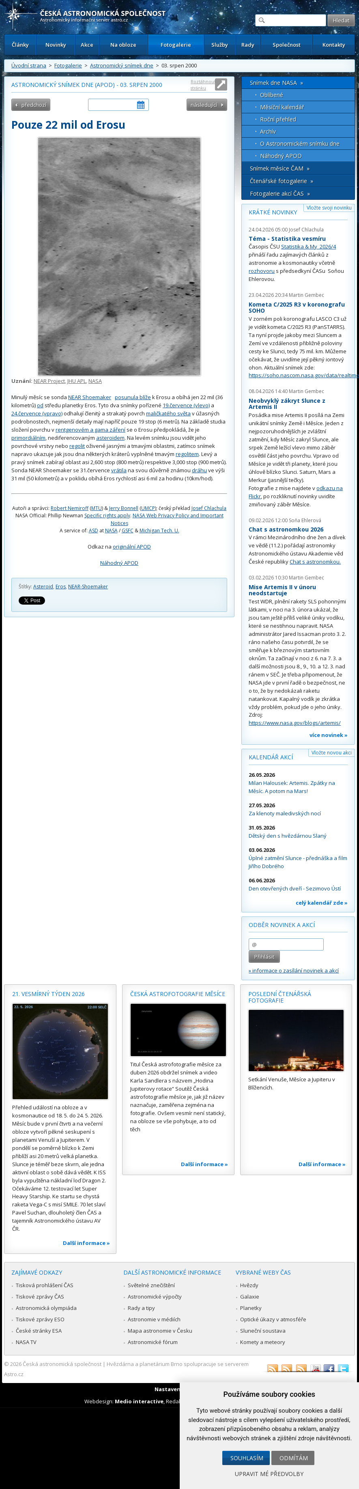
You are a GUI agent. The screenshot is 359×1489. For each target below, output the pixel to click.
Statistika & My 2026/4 (308, 246)
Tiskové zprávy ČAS (40, 1296)
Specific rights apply (107, 515)
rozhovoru (262, 270)
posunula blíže (133, 397)
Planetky (251, 1308)
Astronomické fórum (153, 1342)
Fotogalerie (176, 44)
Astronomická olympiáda (46, 1308)
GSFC (127, 530)
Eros (61, 586)
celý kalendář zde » (322, 902)
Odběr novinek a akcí (282, 925)
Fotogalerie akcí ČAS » (280, 193)
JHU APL (76, 381)
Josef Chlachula (208, 508)
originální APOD (132, 546)
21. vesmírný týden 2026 (48, 994)
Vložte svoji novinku (329, 207)
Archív (268, 131)
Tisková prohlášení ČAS (44, 1285)
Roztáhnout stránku (203, 85)
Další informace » (86, 1243)
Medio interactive (139, 1401)
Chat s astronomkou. (315, 561)
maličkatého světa (168, 413)
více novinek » (329, 735)
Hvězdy (249, 1285)
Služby (219, 44)
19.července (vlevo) (186, 405)
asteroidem (110, 437)
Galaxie (249, 1296)
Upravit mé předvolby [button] (269, 1474)
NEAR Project (49, 381)
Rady (247, 44)
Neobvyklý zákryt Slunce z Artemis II (287, 404)
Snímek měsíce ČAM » (280, 168)
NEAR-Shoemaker (88, 586)
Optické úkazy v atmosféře (273, 1319)
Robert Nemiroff (69, 508)
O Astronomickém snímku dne (300, 143)
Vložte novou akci (332, 752)
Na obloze (123, 44)
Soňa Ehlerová (305, 520)
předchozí (33, 104)
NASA (95, 381)
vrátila (119, 470)
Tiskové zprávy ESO (40, 1319)
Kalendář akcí (271, 757)
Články (20, 44)
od (40, 405)
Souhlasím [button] (246, 1458)
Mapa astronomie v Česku (160, 1330)
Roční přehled (278, 119)
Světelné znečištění (151, 1285)
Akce (87, 44)
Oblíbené (271, 95)
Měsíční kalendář (282, 107)
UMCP (148, 508)
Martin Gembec (306, 295)
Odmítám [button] (293, 1458)
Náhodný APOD (119, 562)
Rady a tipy (141, 1308)
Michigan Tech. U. (159, 530)
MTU (96, 508)
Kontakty (333, 44)
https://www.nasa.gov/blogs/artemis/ (295, 722)
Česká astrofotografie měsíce (177, 994)
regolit (77, 446)
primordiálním (28, 437)
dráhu (199, 470)
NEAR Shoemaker (89, 397)
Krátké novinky (273, 212)
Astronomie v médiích (154, 1319)
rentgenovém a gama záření (90, 429)
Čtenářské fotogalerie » (281, 181)
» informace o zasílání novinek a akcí (294, 970)
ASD (93, 530)
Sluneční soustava (263, 1330)
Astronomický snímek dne (121, 65)
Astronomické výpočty (155, 1296)
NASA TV (26, 1342)
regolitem (187, 454)
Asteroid (43, 586)
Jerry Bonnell (123, 508)
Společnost (287, 44)
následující (204, 104)
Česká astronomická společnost (62, 1364)
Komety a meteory (262, 1342)
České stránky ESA (39, 1330)
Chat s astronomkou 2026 (286, 529)
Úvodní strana (28, 65)
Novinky (55, 44)
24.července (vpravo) (36, 413)
